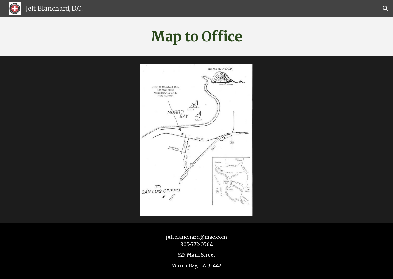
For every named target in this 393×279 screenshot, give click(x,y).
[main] (196, 37)
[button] (385, 8)
